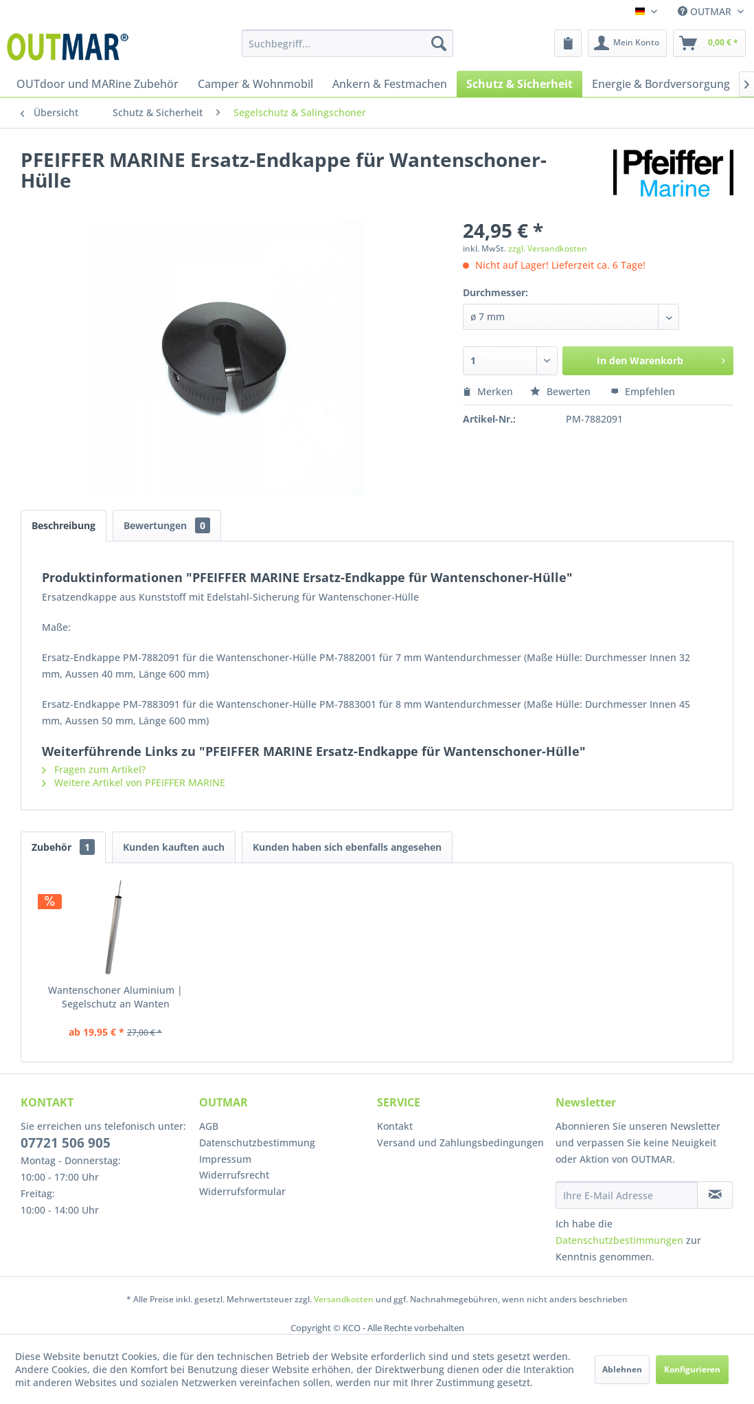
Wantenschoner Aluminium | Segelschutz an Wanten (115, 996)
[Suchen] (438, 43)
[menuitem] (347, 43)
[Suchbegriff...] (347, 43)
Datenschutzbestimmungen (619, 1240)
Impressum (225, 1159)
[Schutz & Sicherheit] (519, 84)
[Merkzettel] (568, 43)
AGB (208, 1126)
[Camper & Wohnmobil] (255, 84)
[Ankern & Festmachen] (390, 84)
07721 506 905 (66, 1143)
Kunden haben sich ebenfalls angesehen (347, 847)
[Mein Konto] (627, 43)
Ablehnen (622, 1369)
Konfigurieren (692, 1369)
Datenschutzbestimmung (257, 1142)
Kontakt (395, 1126)
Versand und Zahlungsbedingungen (460, 1142)
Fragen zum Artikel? (94, 769)
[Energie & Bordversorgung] (661, 84)
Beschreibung (63, 525)
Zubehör (63, 847)
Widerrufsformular (242, 1191)
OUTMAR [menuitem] (706, 11)
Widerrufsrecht (234, 1174)
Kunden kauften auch (174, 847)
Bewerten (561, 391)
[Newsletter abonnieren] (715, 1195)
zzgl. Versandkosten (547, 248)
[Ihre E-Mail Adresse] (627, 1195)
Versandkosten (344, 1299)
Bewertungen (167, 525)
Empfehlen (642, 391)
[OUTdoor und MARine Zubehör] (97, 84)
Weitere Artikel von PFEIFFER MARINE (133, 782)
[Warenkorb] (709, 43)
